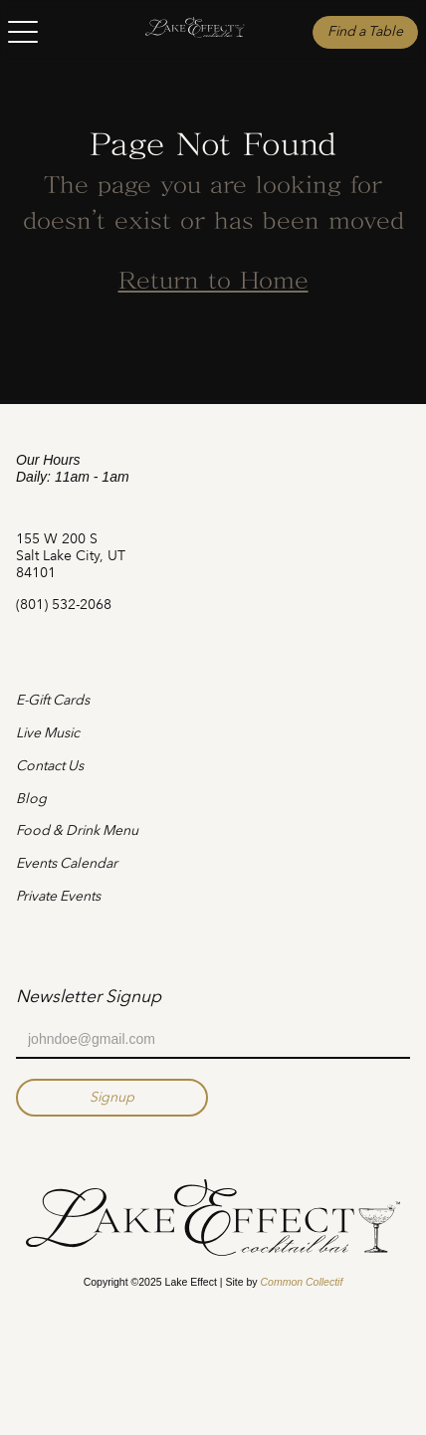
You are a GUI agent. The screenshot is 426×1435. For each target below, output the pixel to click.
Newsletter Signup (88, 996)
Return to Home (213, 283)
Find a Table (365, 31)
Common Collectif (301, 1282)
